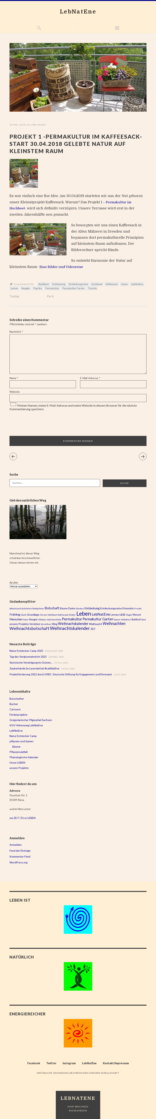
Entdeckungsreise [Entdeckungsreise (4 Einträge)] (111, 608)
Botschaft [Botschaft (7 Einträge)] (52, 608)
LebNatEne (78, 11)
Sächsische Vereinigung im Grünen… (31, 662)
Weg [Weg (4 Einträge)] (55, 623)
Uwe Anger (38, 124)
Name (13, 377)
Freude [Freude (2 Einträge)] (138, 608)
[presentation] (35, 423)
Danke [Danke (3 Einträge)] (71, 608)
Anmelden (15, 844)
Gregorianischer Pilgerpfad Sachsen (30, 720)
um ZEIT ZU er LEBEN (22, 817)
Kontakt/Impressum (116, 1063)
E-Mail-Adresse (90, 377)
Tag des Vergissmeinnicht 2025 (28, 656)
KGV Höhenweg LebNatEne (26, 725)
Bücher (13, 704)
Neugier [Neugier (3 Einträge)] (33, 619)
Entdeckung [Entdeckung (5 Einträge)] (92, 608)
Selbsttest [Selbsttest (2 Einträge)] (126, 619)
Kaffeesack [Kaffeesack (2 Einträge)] (63, 615)
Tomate (92, 288)
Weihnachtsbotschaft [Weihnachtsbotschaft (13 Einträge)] (29, 628)
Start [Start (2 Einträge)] (143, 619)
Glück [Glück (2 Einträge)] (23, 615)
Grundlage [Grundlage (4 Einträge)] (33, 614)
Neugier (25, 288)
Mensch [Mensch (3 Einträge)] (137, 614)
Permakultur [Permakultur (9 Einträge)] (72, 619)
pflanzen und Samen (21, 741)
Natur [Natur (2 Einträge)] (26, 619)
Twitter (15, 296)
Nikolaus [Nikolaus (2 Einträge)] (42, 619)
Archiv (13, 582)
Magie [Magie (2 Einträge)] (129, 615)
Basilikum (44, 284)
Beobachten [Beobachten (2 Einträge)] (38, 608)
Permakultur (52, 288)
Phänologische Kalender (23, 757)
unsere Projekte (19, 767)
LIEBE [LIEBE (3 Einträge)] (122, 614)
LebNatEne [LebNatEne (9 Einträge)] (101, 614)
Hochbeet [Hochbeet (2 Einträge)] (52, 615)
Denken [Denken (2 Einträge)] (80, 608)
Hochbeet (96, 284)
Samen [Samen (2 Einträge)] (117, 619)
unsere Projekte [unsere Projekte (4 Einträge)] (19, 623)
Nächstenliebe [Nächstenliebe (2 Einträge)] (54, 619)
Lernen (14, 288)
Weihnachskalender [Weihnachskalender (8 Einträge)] (73, 623)
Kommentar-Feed (19, 856)
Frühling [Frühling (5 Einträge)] (14, 614)
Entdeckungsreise (78, 284)
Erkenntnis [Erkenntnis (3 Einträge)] (128, 608)
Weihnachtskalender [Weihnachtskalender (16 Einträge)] (70, 628)
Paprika (37, 288)
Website (14, 391)
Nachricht (16, 331)
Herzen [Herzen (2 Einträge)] (43, 615)
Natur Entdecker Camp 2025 (26, 650)
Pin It (50, 296)
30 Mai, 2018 (17, 124)
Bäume (16, 746)
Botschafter (16, 698)
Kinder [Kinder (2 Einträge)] (72, 615)
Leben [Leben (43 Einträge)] (83, 613)
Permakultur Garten (73, 288)
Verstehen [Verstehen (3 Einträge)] (34, 624)
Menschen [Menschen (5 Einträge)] (15, 619)
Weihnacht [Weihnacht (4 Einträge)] (95, 623)
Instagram (69, 1063)
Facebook (33, 1063)
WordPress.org (18, 862)
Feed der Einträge (20, 850)
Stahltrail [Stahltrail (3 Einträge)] (136, 619)
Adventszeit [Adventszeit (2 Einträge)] (15, 608)
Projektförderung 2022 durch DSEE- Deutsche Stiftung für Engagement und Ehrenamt (60, 674)
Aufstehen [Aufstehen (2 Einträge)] (26, 608)
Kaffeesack (112, 284)
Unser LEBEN (17, 762)
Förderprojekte (18, 714)
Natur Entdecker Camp (23, 736)
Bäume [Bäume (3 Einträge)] (64, 608)
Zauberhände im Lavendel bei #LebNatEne (34, 668)
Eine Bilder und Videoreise (62, 267)
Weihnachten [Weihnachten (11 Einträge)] (114, 623)
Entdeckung (58, 284)
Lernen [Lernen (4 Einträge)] (115, 614)
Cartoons (15, 709)
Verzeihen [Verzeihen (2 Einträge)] (46, 624)
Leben (124, 284)
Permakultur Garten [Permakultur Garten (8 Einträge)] (98, 619)
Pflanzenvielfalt (18, 751)
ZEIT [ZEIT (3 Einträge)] (93, 629)
